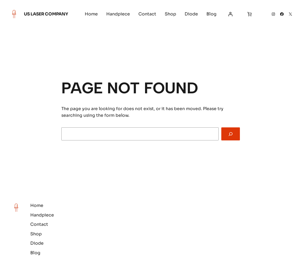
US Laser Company (46, 14)
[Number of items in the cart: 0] (249, 14)
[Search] (230, 133)
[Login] (230, 14)
